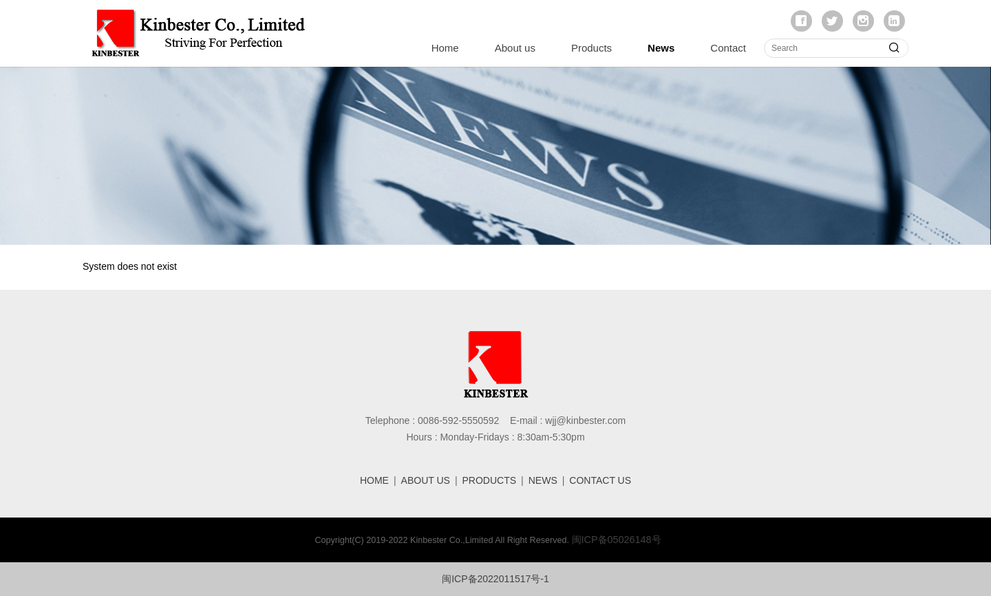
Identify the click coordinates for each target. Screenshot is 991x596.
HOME (374, 480)
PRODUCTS (489, 480)
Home (445, 48)
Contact (728, 48)
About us (515, 48)
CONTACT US (600, 480)
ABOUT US (425, 480)
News (661, 48)
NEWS (543, 480)
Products (591, 48)
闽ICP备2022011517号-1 (495, 578)
